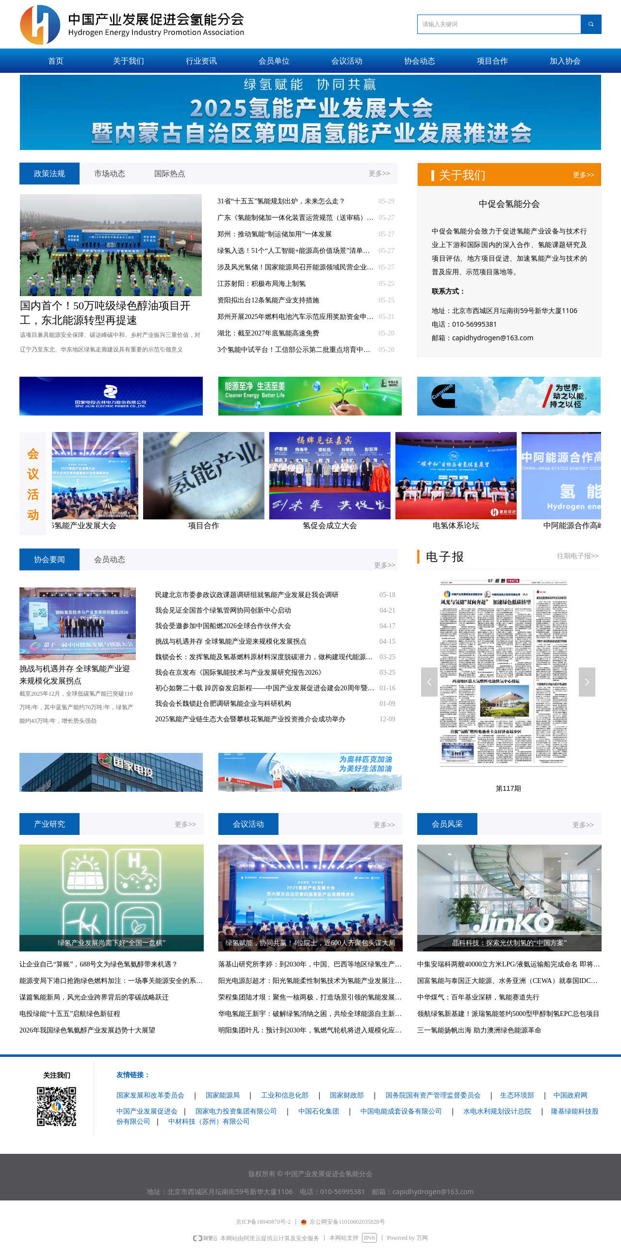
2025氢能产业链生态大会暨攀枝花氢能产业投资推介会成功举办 (250, 719)
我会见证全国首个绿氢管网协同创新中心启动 (223, 610)
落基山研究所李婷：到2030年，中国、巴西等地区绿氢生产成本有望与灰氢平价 (310, 964)
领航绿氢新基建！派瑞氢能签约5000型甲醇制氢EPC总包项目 (508, 1013)
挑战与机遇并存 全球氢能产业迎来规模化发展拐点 (231, 641)
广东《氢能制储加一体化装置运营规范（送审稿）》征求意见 (295, 217)
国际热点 (169, 173)
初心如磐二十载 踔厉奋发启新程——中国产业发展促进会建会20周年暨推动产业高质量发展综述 (265, 688)
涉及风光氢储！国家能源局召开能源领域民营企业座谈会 (295, 267)
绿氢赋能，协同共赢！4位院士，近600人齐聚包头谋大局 (310, 943)
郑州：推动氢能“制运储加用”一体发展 (274, 234)
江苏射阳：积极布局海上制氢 (261, 283)
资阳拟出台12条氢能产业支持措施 (268, 300)
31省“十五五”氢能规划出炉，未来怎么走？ (281, 201)
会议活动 (248, 824)
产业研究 (49, 824)
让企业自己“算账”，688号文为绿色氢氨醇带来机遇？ (98, 964)
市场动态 (109, 173)
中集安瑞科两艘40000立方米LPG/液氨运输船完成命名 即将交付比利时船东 (509, 964)
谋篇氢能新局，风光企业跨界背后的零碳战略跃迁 (94, 997)
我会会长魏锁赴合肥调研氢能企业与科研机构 (223, 703)
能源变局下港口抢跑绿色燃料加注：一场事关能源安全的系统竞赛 (111, 980)
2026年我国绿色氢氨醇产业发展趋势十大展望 (87, 1030)
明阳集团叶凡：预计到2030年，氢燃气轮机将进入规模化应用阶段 (310, 1030)
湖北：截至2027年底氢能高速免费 (268, 333)
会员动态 (109, 559)
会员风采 (447, 824)
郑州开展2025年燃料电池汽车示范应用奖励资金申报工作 (295, 316)
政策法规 (49, 173)
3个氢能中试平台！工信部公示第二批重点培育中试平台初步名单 (295, 349)
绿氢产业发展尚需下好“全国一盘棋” (111, 943)
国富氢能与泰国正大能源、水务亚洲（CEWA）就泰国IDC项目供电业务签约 (509, 980)
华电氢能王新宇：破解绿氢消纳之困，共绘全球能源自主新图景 (310, 1013)
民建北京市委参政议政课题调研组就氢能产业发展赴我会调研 (247, 595)
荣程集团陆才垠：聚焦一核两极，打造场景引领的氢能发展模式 (310, 997)
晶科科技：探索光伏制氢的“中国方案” (509, 943)
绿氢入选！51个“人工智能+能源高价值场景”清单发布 (295, 250)
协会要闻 (49, 559)
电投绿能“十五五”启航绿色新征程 (69, 1013)
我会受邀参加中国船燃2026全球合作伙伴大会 (223, 626)
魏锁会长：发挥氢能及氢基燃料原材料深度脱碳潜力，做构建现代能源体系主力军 (265, 657)
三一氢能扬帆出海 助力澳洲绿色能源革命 (479, 1030)
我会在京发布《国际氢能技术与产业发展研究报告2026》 (240, 672)
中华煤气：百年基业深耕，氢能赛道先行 (478, 997)
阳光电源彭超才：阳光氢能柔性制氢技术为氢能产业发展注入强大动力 (310, 980)
